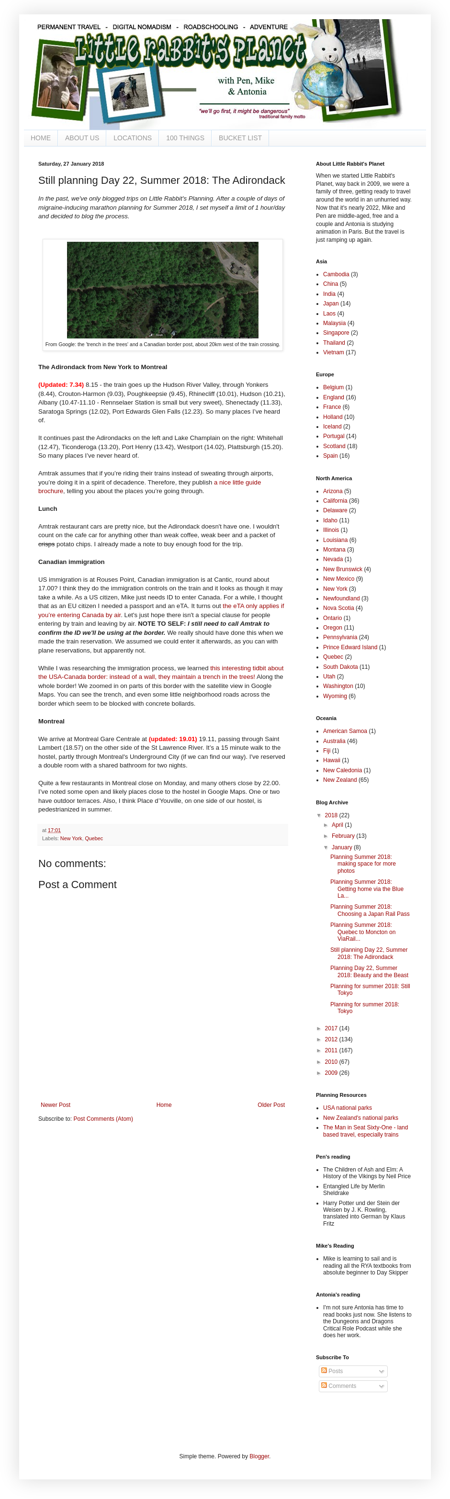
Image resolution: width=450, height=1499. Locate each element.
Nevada (333, 559)
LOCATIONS (132, 138)
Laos (329, 313)
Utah (329, 676)
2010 (332, 1062)
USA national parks (347, 1108)
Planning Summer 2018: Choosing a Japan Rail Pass (370, 910)
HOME (41, 138)
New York (71, 838)
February (344, 836)
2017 (332, 1028)
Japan (331, 303)
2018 (332, 815)
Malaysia (334, 323)
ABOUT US (82, 138)
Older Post (271, 1105)
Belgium (333, 387)
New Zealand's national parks (360, 1118)
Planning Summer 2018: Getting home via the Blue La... (367, 889)
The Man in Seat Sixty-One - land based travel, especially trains (365, 1131)
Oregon (332, 627)
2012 (332, 1039)
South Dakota (340, 667)
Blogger (259, 1456)
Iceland (332, 426)
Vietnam (333, 352)
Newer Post (55, 1105)
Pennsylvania (340, 637)
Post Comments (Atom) (103, 1119)
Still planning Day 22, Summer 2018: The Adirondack (368, 953)
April (338, 825)
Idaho (330, 520)
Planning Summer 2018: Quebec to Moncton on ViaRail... (362, 932)
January (343, 847)
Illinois (331, 530)
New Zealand (340, 780)
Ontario (332, 618)
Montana (334, 549)
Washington (338, 686)
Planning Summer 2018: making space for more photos (363, 864)
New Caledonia (342, 770)
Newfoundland (341, 598)
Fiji (326, 750)
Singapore (336, 332)
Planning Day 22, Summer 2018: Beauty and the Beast (369, 971)
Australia (334, 741)
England (333, 397)
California (335, 500)
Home (164, 1105)
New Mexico (338, 578)
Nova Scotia (338, 608)
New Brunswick (342, 569)
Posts (332, 1371)
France (332, 407)
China (330, 284)
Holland (333, 417)
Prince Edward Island (350, 647)
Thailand (334, 342)
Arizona (333, 491)
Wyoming (335, 696)
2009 (332, 1073)
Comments (338, 1386)
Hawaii (331, 760)
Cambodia (336, 274)
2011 (332, 1050)
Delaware (335, 510)
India (329, 294)
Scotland (334, 446)
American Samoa (345, 731)
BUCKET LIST (240, 138)
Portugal (334, 436)
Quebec (94, 838)
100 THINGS (185, 138)
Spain (330, 455)
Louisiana (335, 540)
